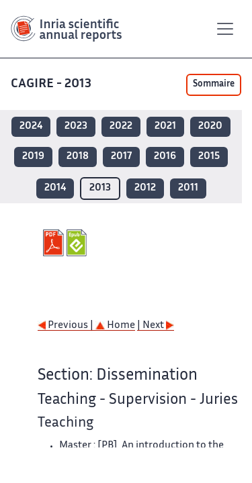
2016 (165, 156)
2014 (55, 188)
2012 (145, 188)
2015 (209, 156)
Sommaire (214, 84)
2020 (210, 126)
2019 (33, 156)
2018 (78, 156)
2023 (76, 126)
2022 (121, 126)
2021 (165, 126)
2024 (30, 126)
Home (115, 325)
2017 (121, 156)
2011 (188, 188)
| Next (155, 325)
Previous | (66, 325)
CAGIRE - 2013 (51, 84)
